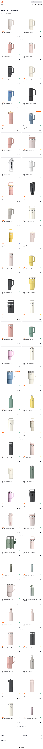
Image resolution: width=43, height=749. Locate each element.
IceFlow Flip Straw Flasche (8, 528)
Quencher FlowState (7, 32)
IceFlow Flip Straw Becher (8, 127)
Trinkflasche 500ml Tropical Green (9, 575)
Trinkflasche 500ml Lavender (30, 718)
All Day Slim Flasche (7, 410)
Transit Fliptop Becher (7, 268)
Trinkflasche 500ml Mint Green (30, 575)
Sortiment (2, 8)
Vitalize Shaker (6, 174)
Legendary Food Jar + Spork (8, 552)
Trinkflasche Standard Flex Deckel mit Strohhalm (32, 600)
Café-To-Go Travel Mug (28, 150)
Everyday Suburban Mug (7, 386)
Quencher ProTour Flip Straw (29, 103)
